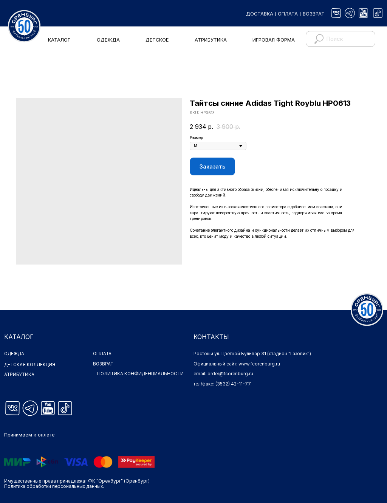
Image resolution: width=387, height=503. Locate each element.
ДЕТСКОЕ (157, 40)
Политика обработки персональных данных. (54, 486)
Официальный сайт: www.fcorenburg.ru (237, 364)
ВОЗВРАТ (314, 14)
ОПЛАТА (288, 14)
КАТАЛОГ (59, 40)
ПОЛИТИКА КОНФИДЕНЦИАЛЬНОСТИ (127, 376)
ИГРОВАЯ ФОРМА (273, 40)
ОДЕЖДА (108, 40)
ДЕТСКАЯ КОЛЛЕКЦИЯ (30, 364)
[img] (336, 13)
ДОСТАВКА (259, 14)
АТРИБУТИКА (211, 40)
